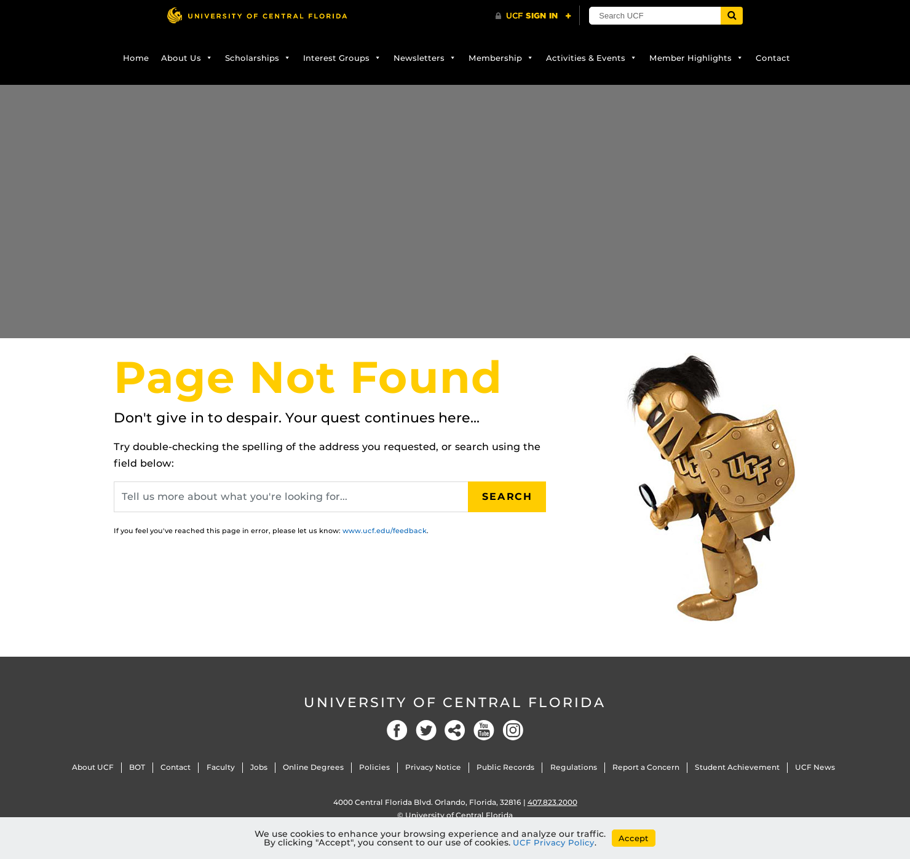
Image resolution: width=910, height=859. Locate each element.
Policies (374, 767)
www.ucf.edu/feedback (384, 530)
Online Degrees (313, 767)
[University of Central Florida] (257, 15)
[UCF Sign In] (533, 16)
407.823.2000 (552, 802)
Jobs (258, 767)
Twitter (426, 730)
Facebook (397, 730)
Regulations (573, 767)
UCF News (815, 767)
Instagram (512, 730)
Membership (501, 58)
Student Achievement (737, 767)
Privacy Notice (433, 767)
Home (136, 58)
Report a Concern (645, 767)
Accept (634, 838)
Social (455, 730)
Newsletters (425, 58)
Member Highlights (696, 58)
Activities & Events (591, 58)
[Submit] (733, 16)
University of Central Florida (455, 702)
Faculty (221, 767)
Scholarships (258, 58)
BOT (137, 767)
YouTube (483, 730)
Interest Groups (342, 58)
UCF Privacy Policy (554, 842)
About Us (187, 58)
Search (507, 496)
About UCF (93, 767)
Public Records (505, 767)
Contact (773, 58)
